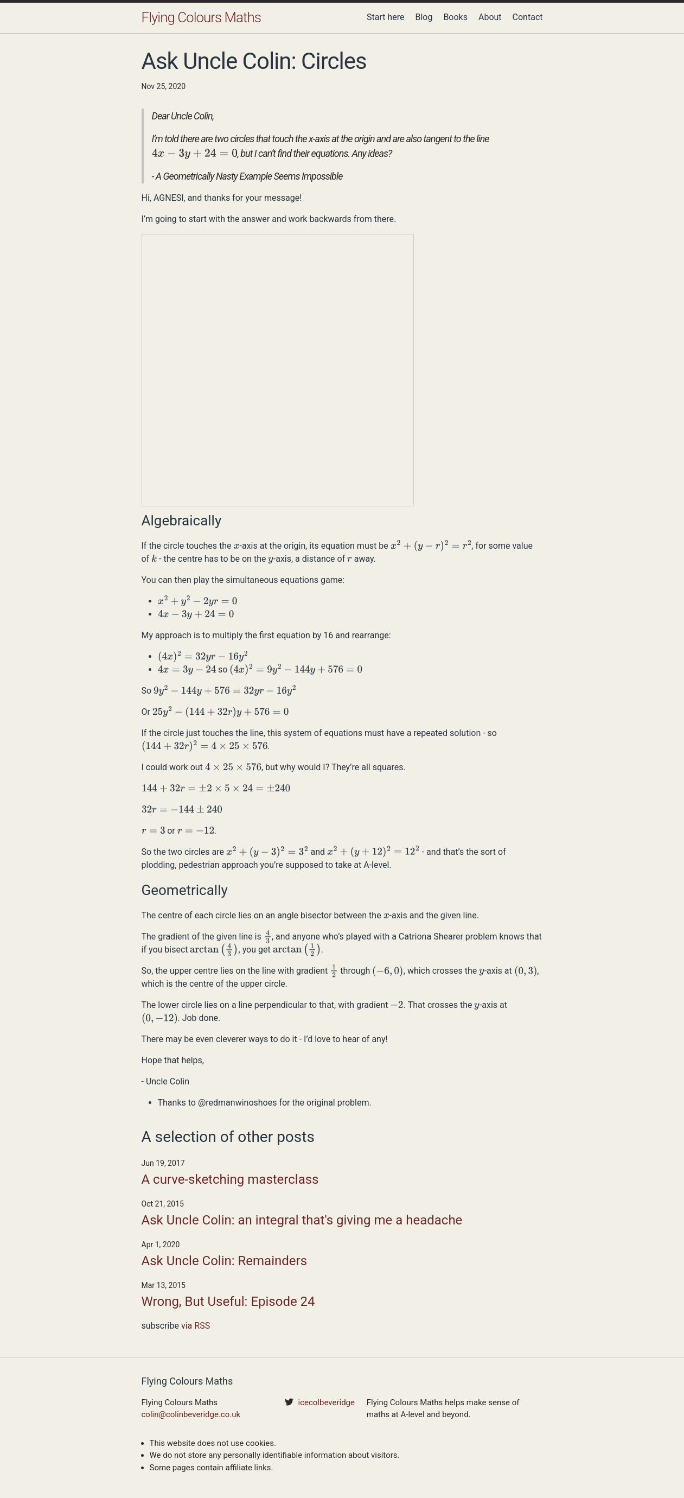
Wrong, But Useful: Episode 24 (228, 1301)
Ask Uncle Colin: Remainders (225, 1260)
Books (455, 17)
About (490, 17)
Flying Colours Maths (201, 17)
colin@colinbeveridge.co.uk (191, 1414)
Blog (423, 17)
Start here (386, 17)
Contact (528, 17)
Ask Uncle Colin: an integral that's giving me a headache (302, 1220)
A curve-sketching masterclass (230, 1179)
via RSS (195, 1326)
